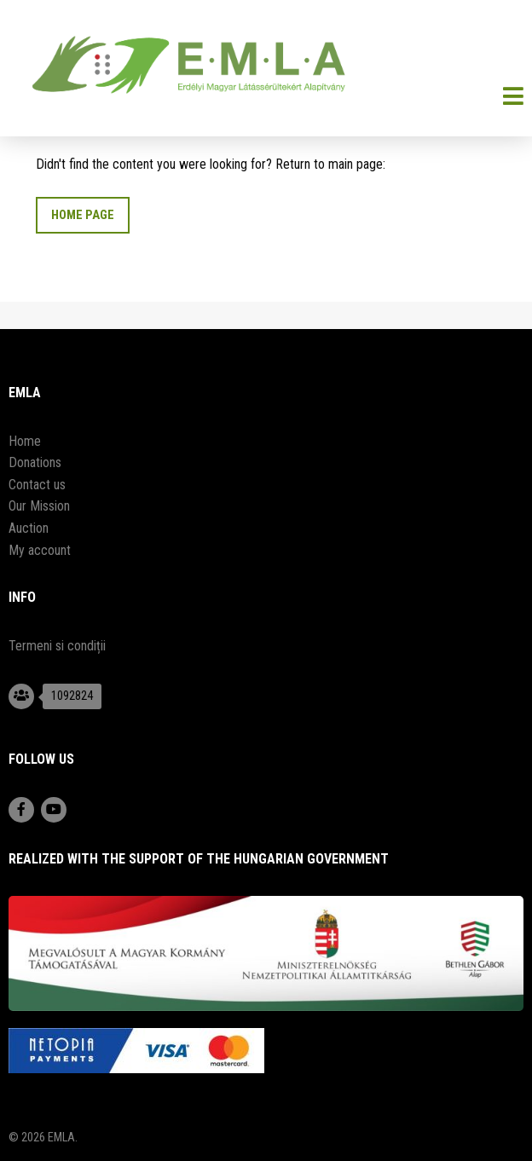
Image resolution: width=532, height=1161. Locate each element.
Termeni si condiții (57, 646)
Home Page (82, 215)
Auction (29, 528)
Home (25, 441)
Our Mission (39, 506)
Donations (35, 462)
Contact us (37, 485)
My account (40, 550)
